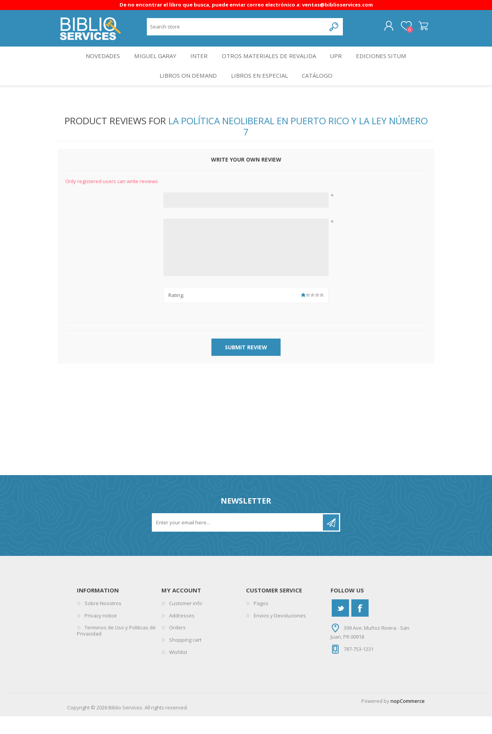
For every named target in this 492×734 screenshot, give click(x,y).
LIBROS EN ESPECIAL (259, 89)
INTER (199, 64)
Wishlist (178, 669)
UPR (339, 64)
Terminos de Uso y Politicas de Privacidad (116, 648)
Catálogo (319, 89)
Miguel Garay (152, 64)
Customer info (185, 620)
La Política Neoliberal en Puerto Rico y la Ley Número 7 (298, 144)
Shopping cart (416, 28)
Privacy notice (101, 633)
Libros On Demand (185, 89)
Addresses (181, 633)
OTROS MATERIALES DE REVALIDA (270, 64)
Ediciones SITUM (387, 64)
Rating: (176, 312)
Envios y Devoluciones (280, 633)
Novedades (97, 64)
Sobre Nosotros (103, 620)
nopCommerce (408, 718)
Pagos (261, 620)
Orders (177, 645)
